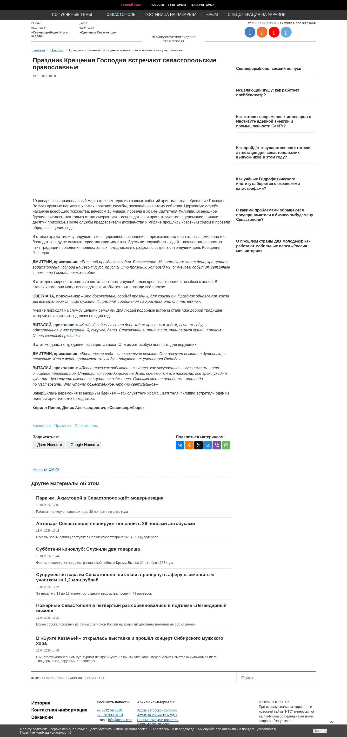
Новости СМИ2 (46, 469)
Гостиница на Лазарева (171, 15)
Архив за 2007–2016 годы (157, 715)
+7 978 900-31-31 (110, 715)
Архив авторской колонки (157, 710)
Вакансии (42, 717)
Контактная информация (59, 709)
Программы (177, 4)
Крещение (42, 426)
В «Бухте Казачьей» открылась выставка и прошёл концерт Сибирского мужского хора (129, 641)
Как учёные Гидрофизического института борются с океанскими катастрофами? (268, 184)
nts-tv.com (271, 716)
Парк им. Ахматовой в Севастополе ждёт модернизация (99, 497)
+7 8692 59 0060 (109, 710)
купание (77, 330)
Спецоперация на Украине (257, 15)
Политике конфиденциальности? (46, 732)
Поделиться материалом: (200, 437)
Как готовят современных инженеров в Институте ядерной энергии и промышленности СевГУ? (273, 121)
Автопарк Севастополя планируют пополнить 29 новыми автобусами (115, 523)
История (40, 702)
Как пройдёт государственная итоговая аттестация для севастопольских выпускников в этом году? (274, 152)
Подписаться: (46, 437)
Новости (157, 4)
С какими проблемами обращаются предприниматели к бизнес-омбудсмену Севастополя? (274, 215)
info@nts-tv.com (120, 720)
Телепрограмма (202, 4)
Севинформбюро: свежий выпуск (268, 68)
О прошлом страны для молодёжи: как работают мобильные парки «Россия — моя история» (274, 246)
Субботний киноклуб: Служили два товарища (88, 549)
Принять (320, 731)
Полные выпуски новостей (157, 720)
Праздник (62, 426)
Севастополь (121, 15)
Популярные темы (72, 15)
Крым (212, 15)
